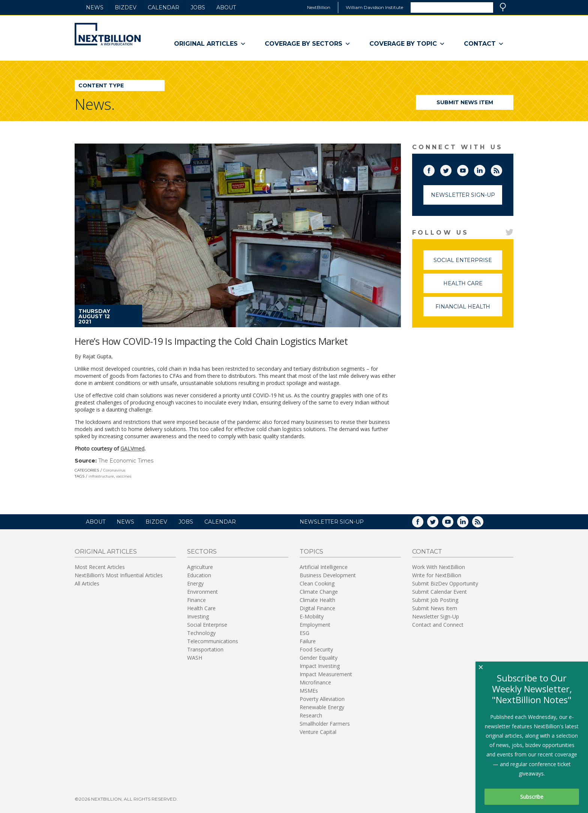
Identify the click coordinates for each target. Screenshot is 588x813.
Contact (484, 44)
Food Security (316, 649)
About (226, 7)
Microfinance (315, 682)
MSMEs (309, 690)
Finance (196, 599)
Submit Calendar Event (439, 591)
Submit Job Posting (435, 599)
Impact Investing (320, 665)
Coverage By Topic (407, 44)
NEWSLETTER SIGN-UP (332, 521)
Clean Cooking (317, 583)
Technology (201, 632)
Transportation (205, 649)
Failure (308, 641)
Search (503, 7)
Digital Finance (317, 608)
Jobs (197, 7)
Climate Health (317, 599)
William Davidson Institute (374, 7)
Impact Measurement (326, 674)
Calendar (163, 7)
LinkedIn (484, 169)
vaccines (123, 476)
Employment (315, 624)
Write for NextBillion (436, 575)
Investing (198, 616)
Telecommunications (212, 641)
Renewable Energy (322, 707)
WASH (194, 657)
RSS (501, 169)
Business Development (328, 575)
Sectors (202, 551)
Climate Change (319, 591)
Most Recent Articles (100, 566)
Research (311, 715)
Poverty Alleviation (322, 698)
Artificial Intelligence (324, 566)
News (95, 7)
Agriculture (200, 566)
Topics (311, 551)
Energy (195, 583)
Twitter (451, 169)
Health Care (472, 286)
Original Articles (210, 44)
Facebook (434, 169)
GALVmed (132, 448)
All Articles (87, 583)
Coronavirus (114, 470)
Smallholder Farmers (325, 723)
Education (199, 575)
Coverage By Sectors (308, 44)
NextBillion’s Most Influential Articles (119, 575)
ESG (304, 632)
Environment (202, 591)
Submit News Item (464, 102)
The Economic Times (125, 460)
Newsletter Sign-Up (463, 195)
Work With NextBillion (438, 566)
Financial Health (468, 309)
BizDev (125, 7)
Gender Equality (319, 657)
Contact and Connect (438, 624)
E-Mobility (312, 616)
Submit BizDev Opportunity (445, 583)
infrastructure (101, 476)
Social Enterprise (468, 263)
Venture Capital (318, 731)
